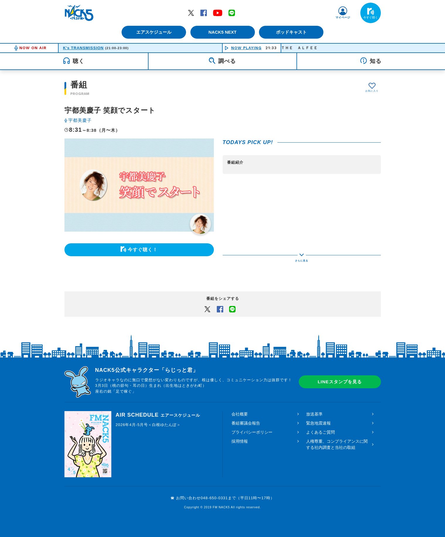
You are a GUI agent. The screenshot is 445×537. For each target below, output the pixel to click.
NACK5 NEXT (222, 32)
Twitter (191, 13)
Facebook (203, 13)
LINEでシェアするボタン (232, 309)
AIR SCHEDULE (158, 415)
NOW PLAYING (246, 48)
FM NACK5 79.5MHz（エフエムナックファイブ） (79, 12)
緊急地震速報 (318, 423)
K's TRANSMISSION (83, 48)
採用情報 (239, 441)
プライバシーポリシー (251, 432)
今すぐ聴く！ (143, 249)
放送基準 (314, 414)
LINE (232, 13)
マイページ (342, 17)
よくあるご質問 (320, 432)
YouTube (218, 13)
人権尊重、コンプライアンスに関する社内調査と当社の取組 (337, 444)
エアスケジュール (153, 32)
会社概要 (239, 414)
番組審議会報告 (245, 423)
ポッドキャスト (291, 32)
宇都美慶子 (80, 120)
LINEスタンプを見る (340, 381)
